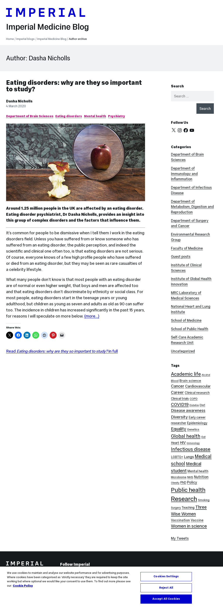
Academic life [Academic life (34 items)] (186, 374)
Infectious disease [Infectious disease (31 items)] (190, 449)
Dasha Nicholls (19, 101)
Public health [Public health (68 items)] (188, 489)
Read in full (62, 351)
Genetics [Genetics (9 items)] (193, 429)
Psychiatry (116, 116)
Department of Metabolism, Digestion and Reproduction (192, 206)
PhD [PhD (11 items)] (183, 482)
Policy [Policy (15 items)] (192, 482)
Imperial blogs (25, 39)
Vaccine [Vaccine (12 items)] (197, 520)
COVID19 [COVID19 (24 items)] (180, 404)
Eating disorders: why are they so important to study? (74, 85)
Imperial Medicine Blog (47, 27)
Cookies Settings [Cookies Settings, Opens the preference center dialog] (166, 576)
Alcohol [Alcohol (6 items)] (206, 374)
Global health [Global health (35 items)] (185, 436)
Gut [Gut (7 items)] (203, 436)
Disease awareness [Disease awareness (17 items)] (188, 410)
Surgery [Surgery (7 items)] (176, 507)
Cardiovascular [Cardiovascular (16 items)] (198, 386)
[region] (111, 587)
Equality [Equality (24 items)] (178, 429)
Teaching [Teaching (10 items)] (188, 507)
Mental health (95, 116)
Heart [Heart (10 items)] (175, 443)
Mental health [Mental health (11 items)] (198, 471)
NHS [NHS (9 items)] (190, 477)
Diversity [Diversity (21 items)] (179, 416)
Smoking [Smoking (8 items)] (203, 500)
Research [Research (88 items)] (184, 499)
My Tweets (180, 538)
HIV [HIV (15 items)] (183, 442)
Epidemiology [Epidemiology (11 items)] (197, 423)
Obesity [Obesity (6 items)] (175, 482)
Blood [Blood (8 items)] (175, 381)
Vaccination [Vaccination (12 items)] (180, 520)
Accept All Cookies (166, 599)
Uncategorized (183, 351)
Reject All (166, 587)
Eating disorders (68, 116)
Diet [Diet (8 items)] (202, 405)
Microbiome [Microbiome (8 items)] (178, 477)
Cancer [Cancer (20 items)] (177, 386)
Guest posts (180, 256)
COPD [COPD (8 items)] (194, 399)
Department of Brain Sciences (29, 116)
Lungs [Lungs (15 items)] (189, 457)
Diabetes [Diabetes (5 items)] (194, 405)
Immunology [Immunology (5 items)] (193, 443)
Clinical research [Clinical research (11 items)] (197, 393)
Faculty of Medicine (187, 248)
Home (10, 39)
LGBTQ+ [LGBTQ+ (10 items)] (177, 457)
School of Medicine (186, 320)
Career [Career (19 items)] (177, 392)
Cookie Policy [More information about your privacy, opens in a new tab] (23, 586)
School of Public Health (189, 329)
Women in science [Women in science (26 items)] (189, 526)
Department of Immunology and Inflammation (184, 173)
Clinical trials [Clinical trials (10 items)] (180, 399)
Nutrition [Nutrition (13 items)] (201, 477)
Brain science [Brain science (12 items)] (190, 381)
